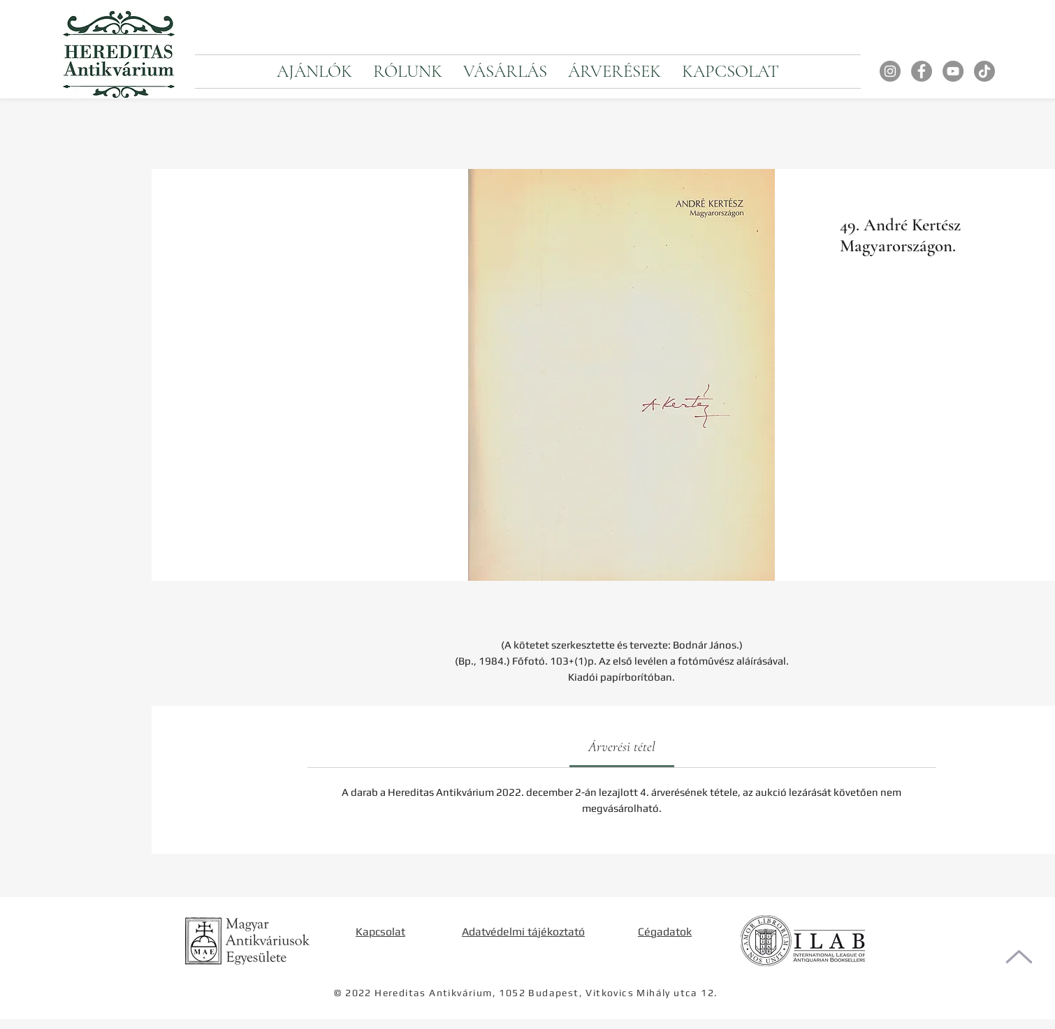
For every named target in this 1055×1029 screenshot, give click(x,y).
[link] (621, 747)
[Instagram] (890, 71)
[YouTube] (953, 71)
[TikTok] (984, 71)
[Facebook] (921, 71)
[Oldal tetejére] (1019, 956)
